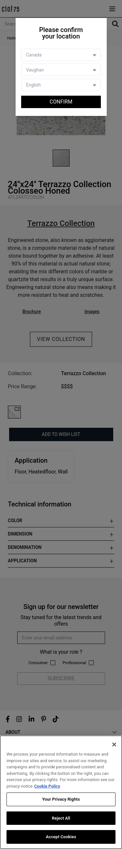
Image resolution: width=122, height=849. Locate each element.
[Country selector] (61, 55)
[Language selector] (61, 85)
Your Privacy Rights (61, 799)
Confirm (61, 102)
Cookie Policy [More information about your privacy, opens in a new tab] (47, 786)
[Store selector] (61, 70)
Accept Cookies (61, 837)
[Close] (114, 745)
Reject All (61, 818)
